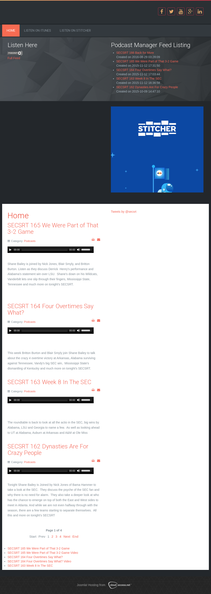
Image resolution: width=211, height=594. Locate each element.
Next (67, 536)
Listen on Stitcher (75, 30)
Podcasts (30, 241)
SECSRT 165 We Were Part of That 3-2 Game (147, 61)
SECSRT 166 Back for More (135, 52)
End (75, 536)
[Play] (10, 249)
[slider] (45, 250)
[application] (51, 249)
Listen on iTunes (37, 30)
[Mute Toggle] (78, 249)
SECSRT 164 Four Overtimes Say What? (143, 70)
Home (11, 30)
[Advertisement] (54, 136)
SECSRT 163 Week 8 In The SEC (139, 78)
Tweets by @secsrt (123, 211)
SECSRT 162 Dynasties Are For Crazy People (147, 87)
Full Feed (14, 58)
